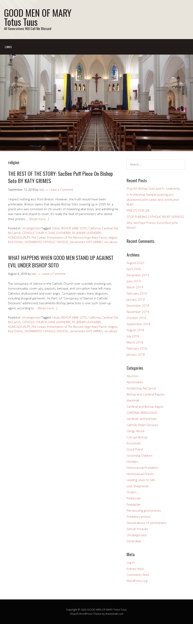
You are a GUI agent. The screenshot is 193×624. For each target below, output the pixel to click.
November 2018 (138, 312)
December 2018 (138, 305)
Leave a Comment (61, 189)
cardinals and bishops (142, 419)
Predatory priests (139, 516)
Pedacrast (134, 498)
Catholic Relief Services (142, 425)
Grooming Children (139, 455)
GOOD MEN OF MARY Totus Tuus (37, 17)
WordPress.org (137, 581)
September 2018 (138, 324)
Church (74, 614)
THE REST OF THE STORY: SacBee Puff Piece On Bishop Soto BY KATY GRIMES (60, 177)
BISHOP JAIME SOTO (74, 228)
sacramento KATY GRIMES (86, 242)
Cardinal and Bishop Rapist (145, 407)
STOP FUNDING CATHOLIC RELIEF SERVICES (155, 217)
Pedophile (134, 504)
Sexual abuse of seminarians (146, 523)
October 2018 (136, 318)
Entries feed (135, 569)
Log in (130, 562)
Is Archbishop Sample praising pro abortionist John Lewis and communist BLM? (153, 199)
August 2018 (135, 330)
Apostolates (135, 382)
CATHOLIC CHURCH (34, 233)
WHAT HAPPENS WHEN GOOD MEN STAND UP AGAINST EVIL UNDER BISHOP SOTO (60, 261)
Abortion (133, 376)
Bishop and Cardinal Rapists (146, 394)
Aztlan (56, 228)
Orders (132, 492)
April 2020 (134, 269)
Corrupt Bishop (137, 437)
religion (112, 237)
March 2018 (135, 342)
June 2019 (134, 281)
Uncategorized (31, 228)
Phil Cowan (39, 237)
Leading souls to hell (141, 480)
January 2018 (136, 354)
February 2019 (137, 293)
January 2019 (136, 299)
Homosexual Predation (142, 468)
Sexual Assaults (137, 529)
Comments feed (138, 575)
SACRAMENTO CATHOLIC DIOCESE (46, 242)
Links (8, 47)
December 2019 (138, 275)
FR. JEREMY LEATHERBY (86, 233)
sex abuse (110, 242)
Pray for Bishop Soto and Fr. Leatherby (153, 188)
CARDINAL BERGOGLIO (142, 413)
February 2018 (137, 348)
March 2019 (135, 287)
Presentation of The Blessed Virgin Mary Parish (77, 237)
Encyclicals (134, 443)
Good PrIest (135, 449)
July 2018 (133, 336)
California (94, 228)
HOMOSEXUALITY (19, 237)
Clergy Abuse (136, 431)
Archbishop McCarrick (141, 388)
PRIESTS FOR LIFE (138, 210)
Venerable (134, 541)
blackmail (133, 400)
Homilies (132, 461)
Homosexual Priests (140, 474)
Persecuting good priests (144, 510)
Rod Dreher (15, 242)
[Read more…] (39, 219)
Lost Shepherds (138, 486)
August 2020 (135, 263)
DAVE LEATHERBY (59, 233)
